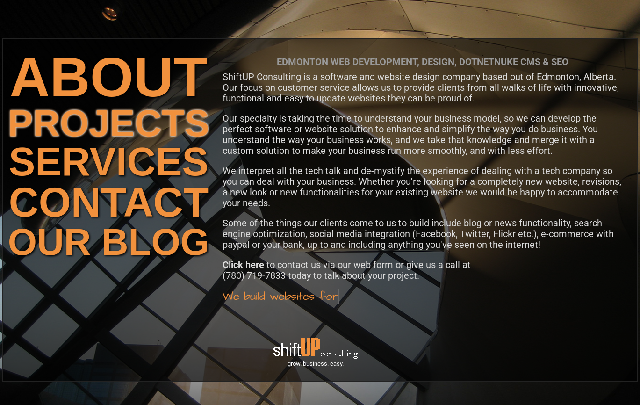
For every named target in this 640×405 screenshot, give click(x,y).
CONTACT (109, 202)
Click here (243, 264)
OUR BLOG (108, 242)
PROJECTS (108, 123)
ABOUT (109, 77)
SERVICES (109, 161)
